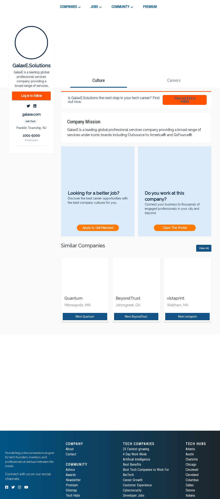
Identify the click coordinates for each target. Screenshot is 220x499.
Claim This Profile (175, 228)
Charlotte (192, 459)
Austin (190, 454)
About (70, 449)
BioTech (128, 475)
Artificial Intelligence (136, 459)
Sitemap (71, 490)
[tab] (20, 5)
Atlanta (190, 449)
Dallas (190, 485)
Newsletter (73, 480)
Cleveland (192, 475)
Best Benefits (132, 464)
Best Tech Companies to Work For (146, 470)
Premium (72, 485)
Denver (190, 490)
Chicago (191, 464)
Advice (70, 470)
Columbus (192, 480)
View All (204, 248)
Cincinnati (192, 470)
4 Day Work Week (135, 454)
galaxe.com (31, 114)
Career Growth (132, 480)
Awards (71, 475)
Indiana (190, 495)
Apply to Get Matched (97, 228)
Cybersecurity (132, 490)
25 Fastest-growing (136, 449)
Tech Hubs (73, 495)
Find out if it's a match (184, 100)
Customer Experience (137, 485)
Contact (71, 454)
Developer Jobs (133, 495)
